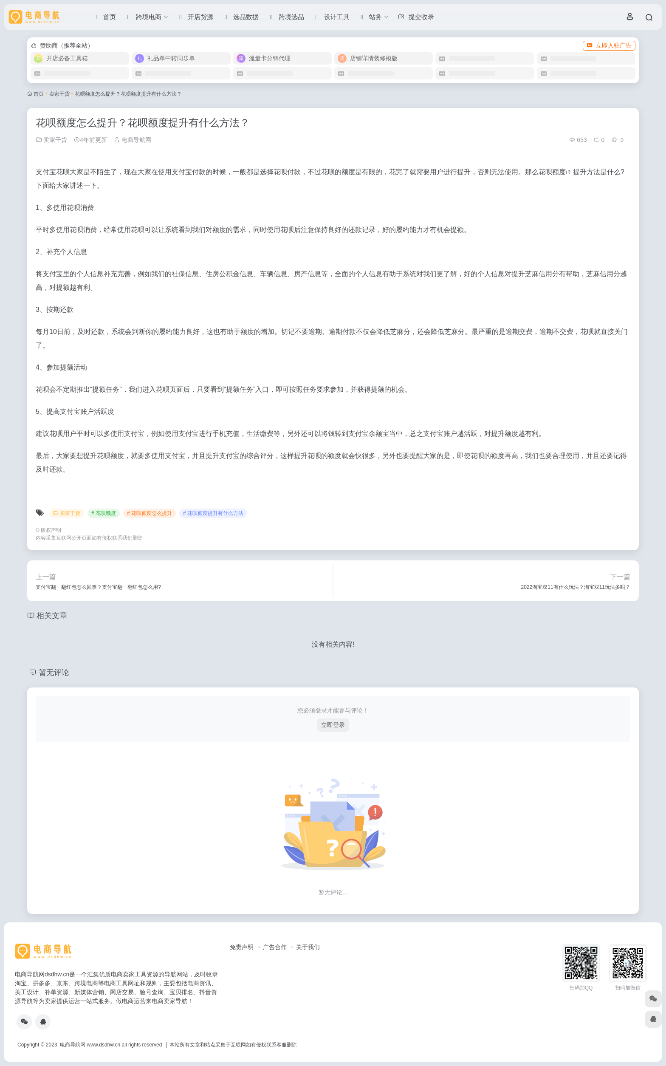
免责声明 (242, 947)
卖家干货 (59, 94)
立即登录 (333, 724)
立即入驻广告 (609, 45)
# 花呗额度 (103, 513)
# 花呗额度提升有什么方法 (213, 513)
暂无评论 (54, 672)
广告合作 (275, 947)
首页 (39, 94)
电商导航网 (132, 139)
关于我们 (308, 947)
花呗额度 (552, 171)
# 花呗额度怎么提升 (149, 513)
